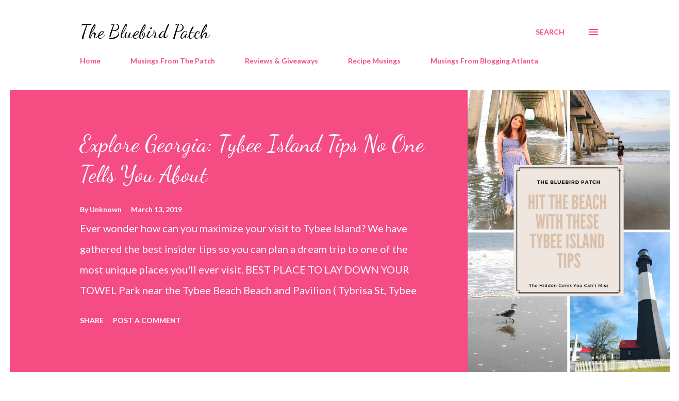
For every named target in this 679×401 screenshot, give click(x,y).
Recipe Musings (374, 60)
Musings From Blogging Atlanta (484, 60)
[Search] (550, 32)
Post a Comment (147, 320)
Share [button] (92, 320)
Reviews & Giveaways (281, 60)
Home (90, 60)
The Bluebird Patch (144, 32)
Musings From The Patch (172, 60)
